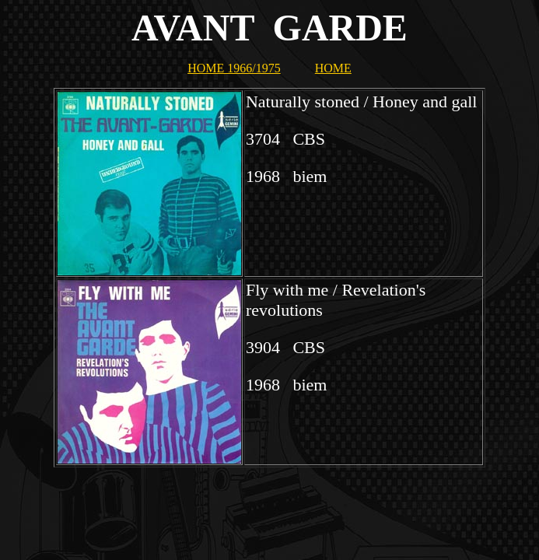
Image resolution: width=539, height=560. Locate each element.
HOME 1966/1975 (234, 68)
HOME (333, 68)
